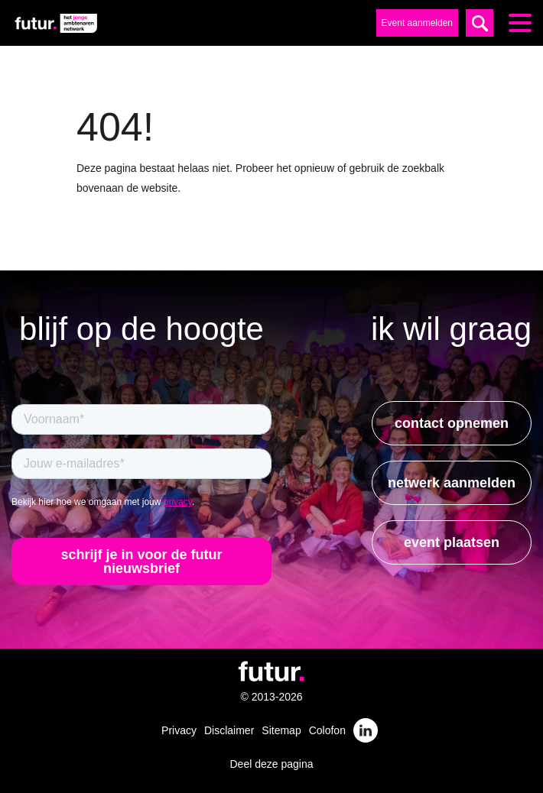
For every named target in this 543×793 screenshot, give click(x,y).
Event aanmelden (417, 23)
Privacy (179, 730)
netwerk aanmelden (451, 482)
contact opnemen (452, 423)
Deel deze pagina (272, 764)
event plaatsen (451, 542)
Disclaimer (229, 730)
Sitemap (281, 730)
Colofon (327, 730)
